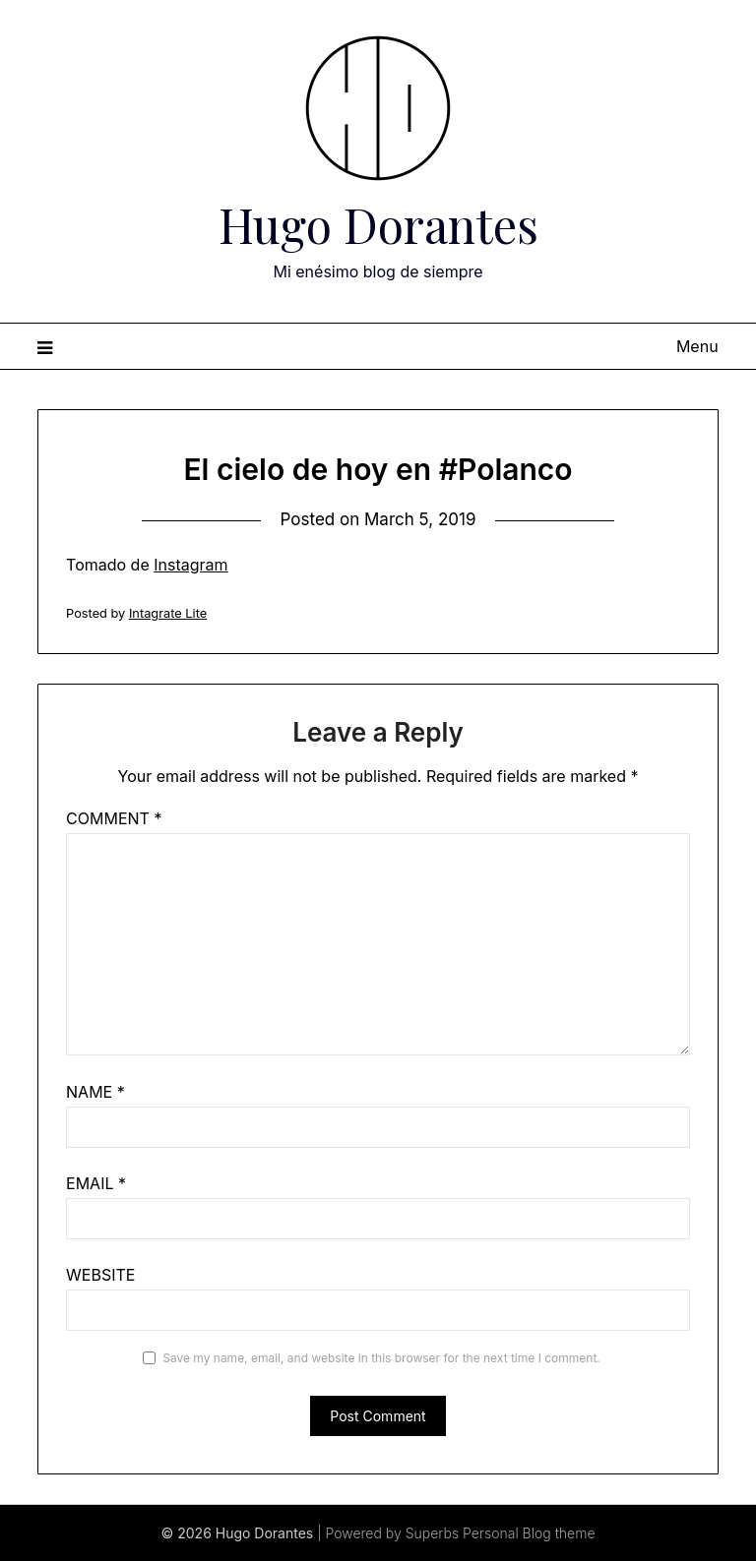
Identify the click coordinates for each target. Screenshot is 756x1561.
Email (96, 1183)
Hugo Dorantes (378, 224)
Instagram (190, 564)
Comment (113, 818)
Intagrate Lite (168, 613)
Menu (697, 346)
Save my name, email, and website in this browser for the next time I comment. (381, 1358)
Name (95, 1092)
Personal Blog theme (529, 1533)
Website (100, 1275)
